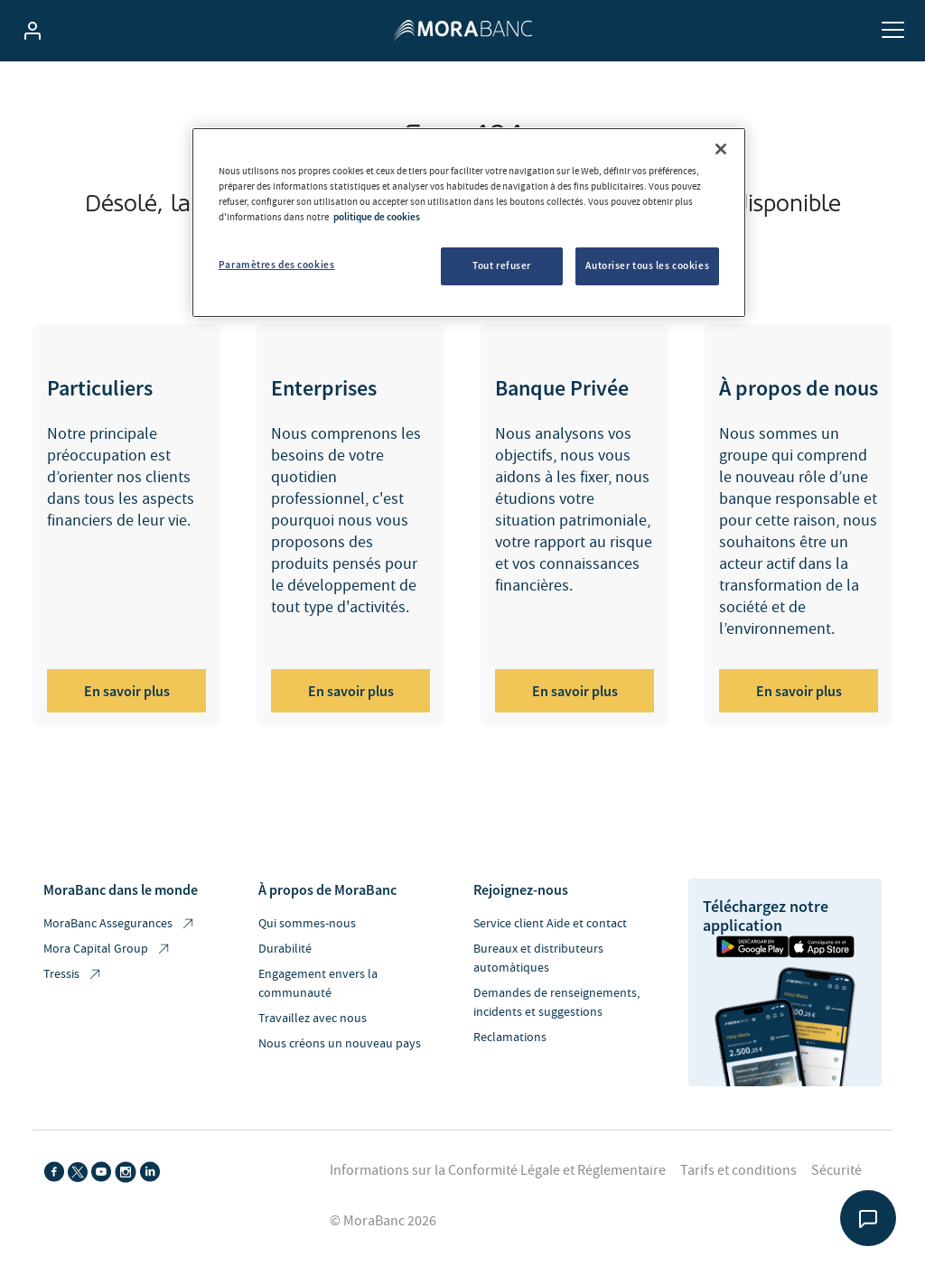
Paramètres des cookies (277, 264)
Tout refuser (501, 265)
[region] (469, 222)
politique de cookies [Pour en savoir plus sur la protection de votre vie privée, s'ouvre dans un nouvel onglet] (376, 216)
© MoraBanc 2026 (383, 1221)
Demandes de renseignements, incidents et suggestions (556, 1002)
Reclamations (510, 1037)
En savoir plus (127, 691)
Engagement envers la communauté (318, 983)
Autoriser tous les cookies (647, 265)
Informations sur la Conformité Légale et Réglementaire (498, 1170)
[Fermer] (721, 149)
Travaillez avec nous (312, 1018)
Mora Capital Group (107, 949)
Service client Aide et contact (550, 924)
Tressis (73, 974)
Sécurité (836, 1170)
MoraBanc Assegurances (119, 924)
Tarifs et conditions (738, 1170)
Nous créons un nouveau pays (339, 1044)
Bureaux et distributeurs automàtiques (538, 958)
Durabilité (285, 949)
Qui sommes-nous (307, 924)
